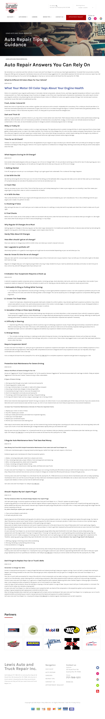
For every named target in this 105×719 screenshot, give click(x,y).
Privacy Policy (75, 702)
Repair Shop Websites (44, 702)
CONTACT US (59, 17)
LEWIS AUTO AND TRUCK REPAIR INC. (19, 33)
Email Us (69, 681)
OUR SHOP (10, 17)
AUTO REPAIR (22, 17)
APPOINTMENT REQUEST (76, 17)
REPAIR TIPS (46, 17)
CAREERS (34, 17)
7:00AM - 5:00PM (82, 7)
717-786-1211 (53, 5)
